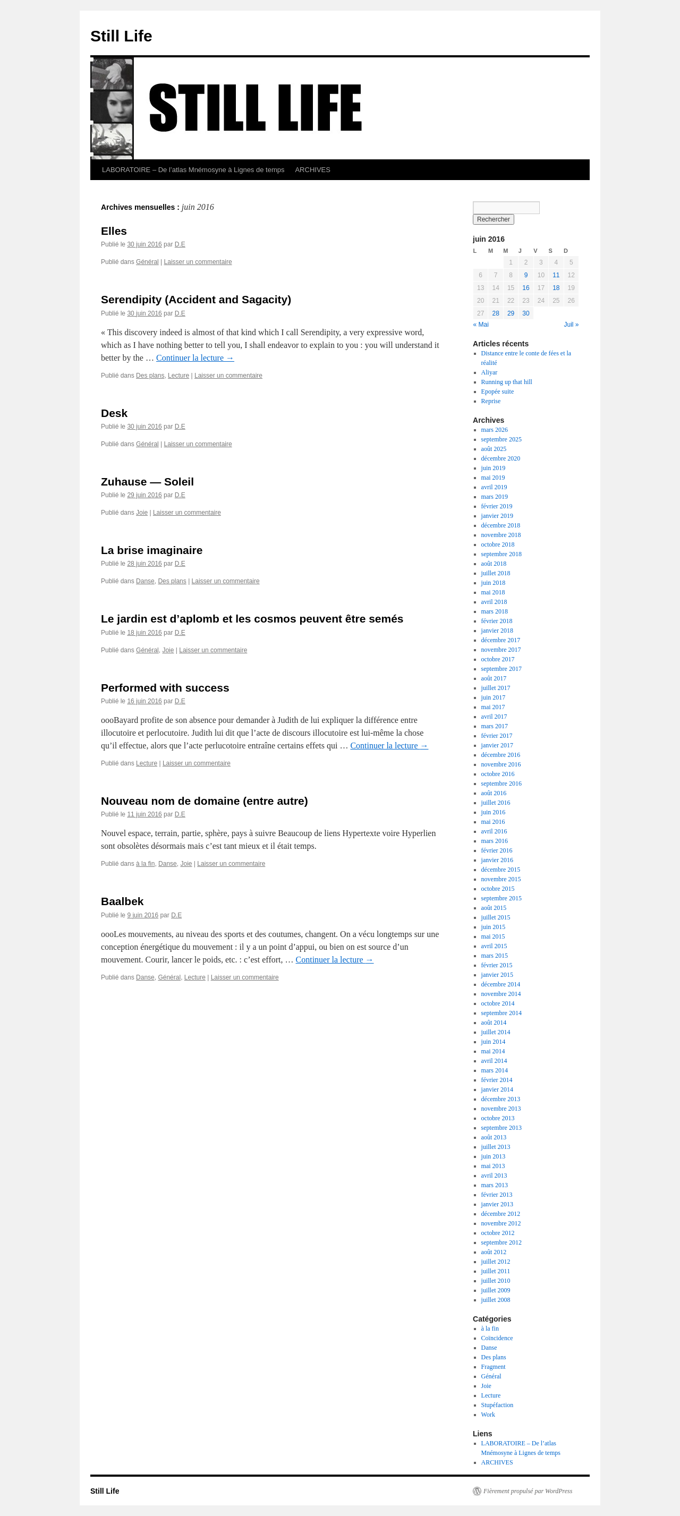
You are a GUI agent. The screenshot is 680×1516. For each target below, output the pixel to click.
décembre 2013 (501, 1099)
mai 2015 (493, 936)
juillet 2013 (496, 1147)
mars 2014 (494, 1070)
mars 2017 (494, 726)
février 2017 (497, 735)
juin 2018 (493, 582)
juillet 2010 (496, 1280)
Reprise (491, 401)
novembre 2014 (501, 994)
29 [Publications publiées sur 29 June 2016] (510, 313)
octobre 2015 (498, 888)
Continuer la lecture (195, 357)
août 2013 (494, 1137)
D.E (180, 244)
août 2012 (494, 1252)
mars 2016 (494, 841)
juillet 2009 (496, 1290)
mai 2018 (493, 592)
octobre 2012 (498, 1233)
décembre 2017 (501, 640)
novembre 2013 (501, 1108)
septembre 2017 (501, 668)
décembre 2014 (501, 984)
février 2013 (497, 1194)
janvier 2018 (497, 630)
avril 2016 (494, 831)
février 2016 (497, 850)
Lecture (178, 375)
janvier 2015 (497, 974)
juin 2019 (493, 468)
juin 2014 (493, 1041)
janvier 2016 (497, 860)
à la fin (145, 863)
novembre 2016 (501, 764)
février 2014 (497, 1080)
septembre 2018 (501, 554)
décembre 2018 (501, 525)
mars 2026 (494, 429)
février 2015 (497, 965)
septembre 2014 (501, 1013)
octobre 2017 (498, 659)
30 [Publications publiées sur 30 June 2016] (525, 313)
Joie (142, 512)
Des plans (150, 375)
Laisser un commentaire (198, 262)
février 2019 (497, 506)
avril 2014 (494, 1060)
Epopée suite (497, 391)
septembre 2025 (501, 439)
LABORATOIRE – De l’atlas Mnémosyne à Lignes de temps (193, 170)
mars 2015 (494, 955)
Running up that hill (506, 382)
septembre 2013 (501, 1127)
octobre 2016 (498, 774)
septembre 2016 (501, 783)
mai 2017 (493, 707)
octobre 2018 (498, 544)
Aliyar (489, 372)
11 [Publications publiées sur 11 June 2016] (555, 275)
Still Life (121, 36)
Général (147, 262)
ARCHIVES (312, 170)
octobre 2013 (498, 1118)
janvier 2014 (497, 1089)
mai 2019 (493, 477)
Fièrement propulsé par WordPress (527, 1491)
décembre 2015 (501, 869)
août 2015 (494, 908)
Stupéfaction (497, 1405)
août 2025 (494, 449)
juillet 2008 (496, 1300)
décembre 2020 (501, 458)
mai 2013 (493, 1166)
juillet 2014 (496, 1032)
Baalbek (122, 901)
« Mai (481, 324)
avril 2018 (494, 602)
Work (488, 1414)
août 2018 (494, 563)
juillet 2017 (496, 688)
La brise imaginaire (151, 550)
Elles (114, 231)
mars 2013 (494, 1185)
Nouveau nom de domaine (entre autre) (204, 801)
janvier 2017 (497, 745)
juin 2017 (493, 697)
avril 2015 (494, 946)
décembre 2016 (501, 755)
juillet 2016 (496, 802)
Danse (145, 581)
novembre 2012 (501, 1223)
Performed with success (165, 688)
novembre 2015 (501, 879)
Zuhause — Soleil (147, 481)
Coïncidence (497, 1338)
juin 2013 (493, 1156)
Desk (114, 413)
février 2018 (497, 621)
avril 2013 (494, 1175)
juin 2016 (493, 812)
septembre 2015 (501, 898)
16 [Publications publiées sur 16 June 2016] (525, 288)
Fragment (493, 1366)
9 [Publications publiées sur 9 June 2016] (526, 275)
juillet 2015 (496, 917)
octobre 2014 (498, 1003)
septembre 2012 (501, 1242)
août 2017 (494, 678)
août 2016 (494, 793)
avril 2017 (494, 716)
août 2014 (494, 1022)
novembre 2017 (501, 649)
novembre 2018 (501, 535)
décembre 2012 (501, 1213)
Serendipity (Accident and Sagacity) (196, 299)
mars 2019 (494, 496)
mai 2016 (493, 821)
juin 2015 (493, 927)
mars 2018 (494, 611)
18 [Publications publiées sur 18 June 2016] (555, 288)
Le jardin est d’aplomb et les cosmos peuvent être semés (252, 618)
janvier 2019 (497, 515)
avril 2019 (494, 487)
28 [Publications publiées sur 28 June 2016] (495, 313)
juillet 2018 (496, 573)
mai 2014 (493, 1051)
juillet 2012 (496, 1261)
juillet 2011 (496, 1271)
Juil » (571, 324)
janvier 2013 (497, 1204)
